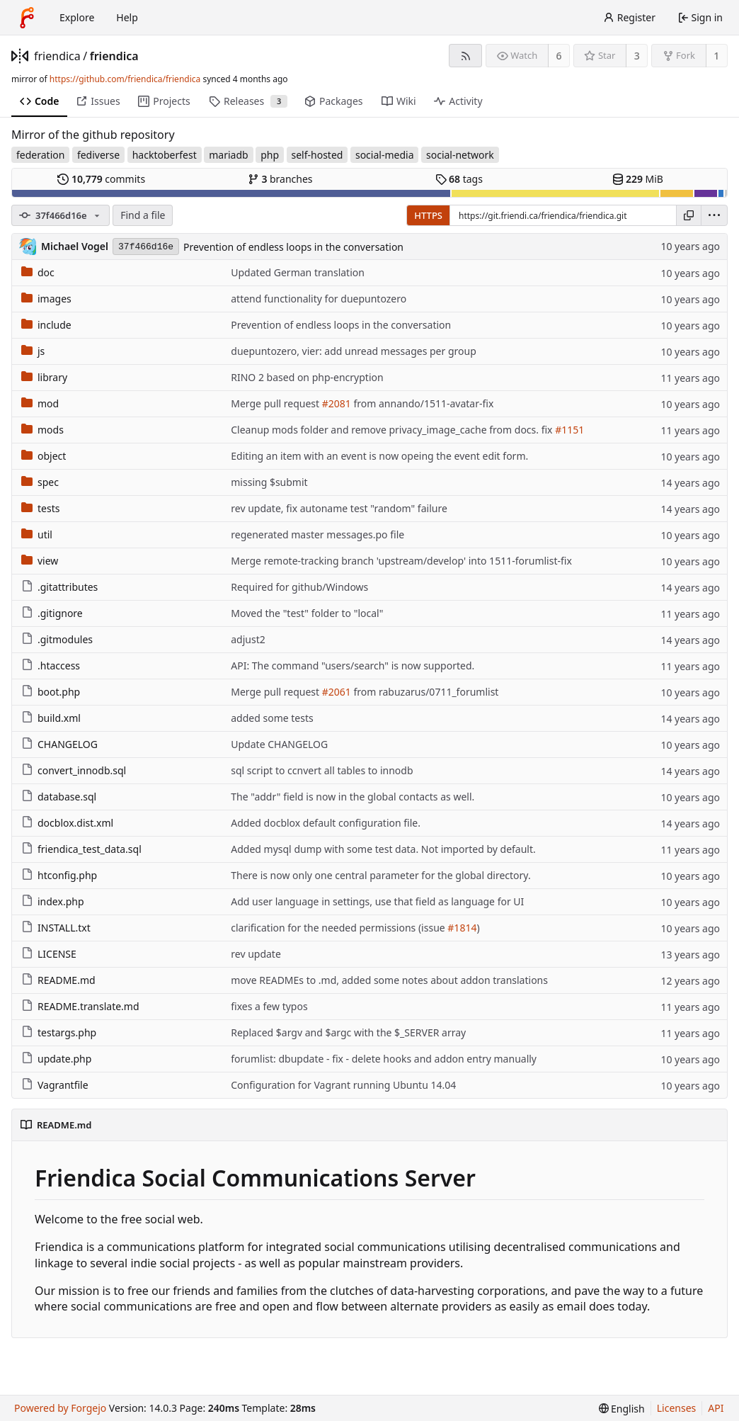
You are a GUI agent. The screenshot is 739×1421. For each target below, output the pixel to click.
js (33, 351)
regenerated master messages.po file (317, 534)
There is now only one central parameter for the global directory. (380, 875)
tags (459, 179)
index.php (52, 901)
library (44, 377)
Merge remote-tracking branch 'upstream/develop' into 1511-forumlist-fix (401, 560)
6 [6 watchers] (559, 55)
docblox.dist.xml (67, 823)
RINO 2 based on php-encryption (307, 377)
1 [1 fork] (716, 55)
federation (40, 155)
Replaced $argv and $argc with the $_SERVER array (348, 1032)
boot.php (50, 691)
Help (127, 17)
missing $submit (269, 482)
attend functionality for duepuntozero (318, 298)
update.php (56, 1058)
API (715, 1408)
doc (38, 272)
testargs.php (58, 1032)
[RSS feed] (465, 55)
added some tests (272, 718)
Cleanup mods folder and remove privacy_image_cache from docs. (386, 429)
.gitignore (52, 613)
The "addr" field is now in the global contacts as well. (352, 796)
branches (280, 179)
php (269, 155)
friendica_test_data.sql (81, 849)
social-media (384, 155)
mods (42, 429)
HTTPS (428, 215)
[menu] (714, 215)
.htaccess (50, 665)
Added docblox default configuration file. (325, 823)
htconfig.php (59, 875)
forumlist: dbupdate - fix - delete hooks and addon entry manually (384, 1058)
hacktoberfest (164, 155)
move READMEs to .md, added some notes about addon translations (389, 980)
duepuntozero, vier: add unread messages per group (353, 351)
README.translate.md (80, 1006)
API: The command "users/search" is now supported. (352, 665)
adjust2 (248, 639)
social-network (460, 155)
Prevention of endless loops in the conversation (293, 247)
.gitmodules (57, 639)
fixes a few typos (269, 1006)
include (46, 325)
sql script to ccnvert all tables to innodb (322, 770)
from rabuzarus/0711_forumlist (425, 691)
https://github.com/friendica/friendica (125, 79)
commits (101, 179)
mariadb (228, 155)
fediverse (98, 155)
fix (547, 429)
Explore (76, 17)
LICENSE (48, 954)
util (36, 534)
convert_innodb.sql (73, 770)
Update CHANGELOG (279, 744)
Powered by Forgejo (60, 1408)
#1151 (569, 429)
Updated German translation (298, 272)
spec (40, 482)
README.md (58, 980)
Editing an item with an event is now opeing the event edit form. (379, 456)
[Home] (27, 17)
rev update (256, 954)
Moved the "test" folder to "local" (307, 613)
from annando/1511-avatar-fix (422, 403)
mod (40, 403)
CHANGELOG (59, 744)
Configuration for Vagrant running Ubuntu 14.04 (343, 1085)
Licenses (677, 1408)
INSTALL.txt (56, 927)
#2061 (336, 691)
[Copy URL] (688, 215)
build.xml (51, 718)
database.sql (58, 796)
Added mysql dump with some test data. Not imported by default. (383, 849)
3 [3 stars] (637, 55)
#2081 (336, 403)
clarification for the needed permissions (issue (339, 927)
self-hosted (317, 155)
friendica (57, 56)
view (39, 560)
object (43, 456)
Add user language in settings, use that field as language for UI (377, 901)
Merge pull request (276, 403)
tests (40, 508)
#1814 (461, 927)
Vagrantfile (54, 1085)
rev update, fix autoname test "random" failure (339, 508)
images (46, 298)
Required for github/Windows (299, 587)
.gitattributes (59, 587)
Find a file (142, 215)
